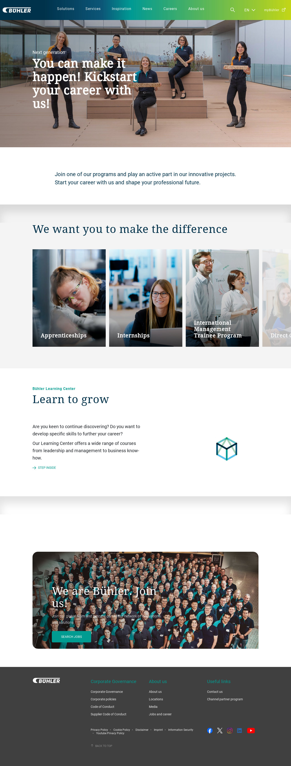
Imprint (158, 729)
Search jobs (71, 636)
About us (155, 691)
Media (153, 706)
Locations (156, 699)
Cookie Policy (121, 729)
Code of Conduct (102, 706)
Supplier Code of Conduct (108, 714)
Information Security (180, 729)
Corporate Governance (107, 691)
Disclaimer (141, 729)
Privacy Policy (99, 729)
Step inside (47, 467)
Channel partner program (225, 699)
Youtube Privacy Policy (110, 733)
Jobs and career (160, 714)
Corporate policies (103, 699)
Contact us (215, 691)
